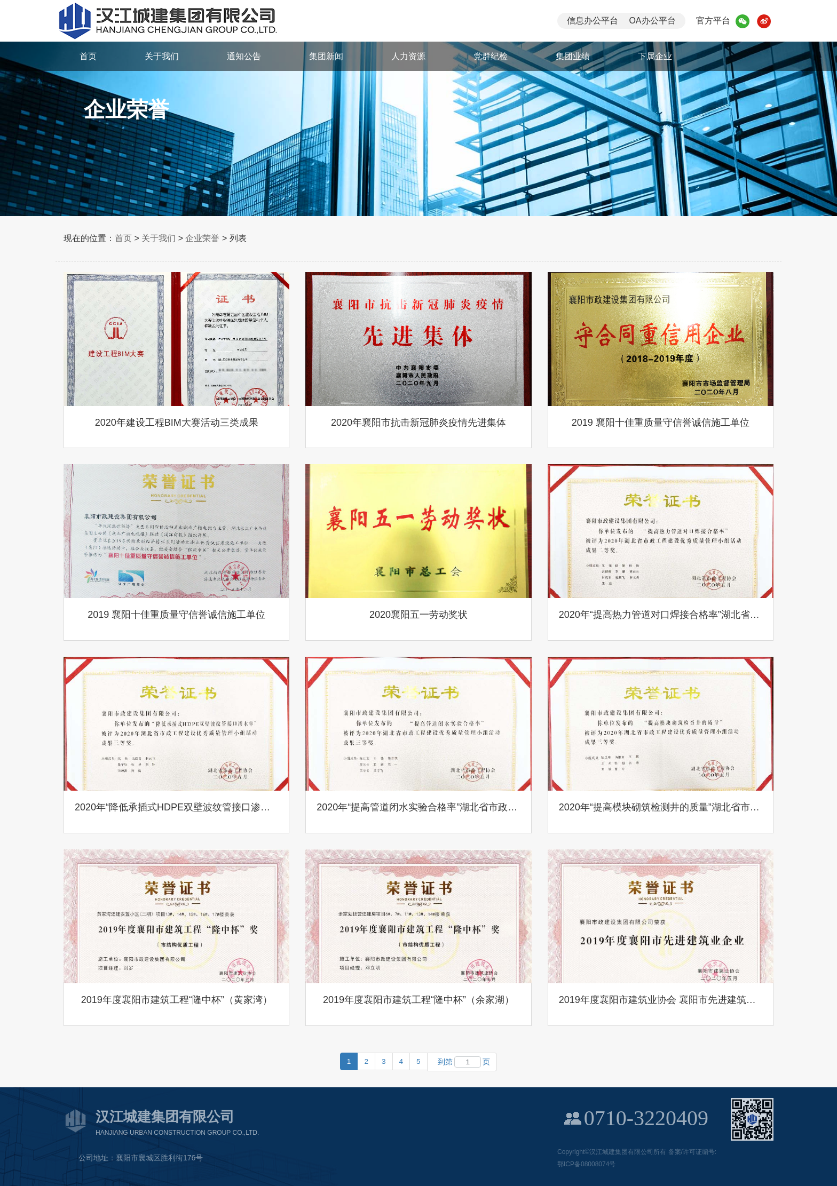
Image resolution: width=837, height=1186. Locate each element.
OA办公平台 (652, 20)
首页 (88, 56)
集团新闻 (326, 56)
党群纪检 (490, 56)
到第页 (462, 1062)
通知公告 (244, 56)
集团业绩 (573, 56)
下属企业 (655, 56)
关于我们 (162, 56)
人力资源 (408, 56)
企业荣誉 (202, 238)
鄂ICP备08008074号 (586, 1164)
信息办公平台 (592, 20)
